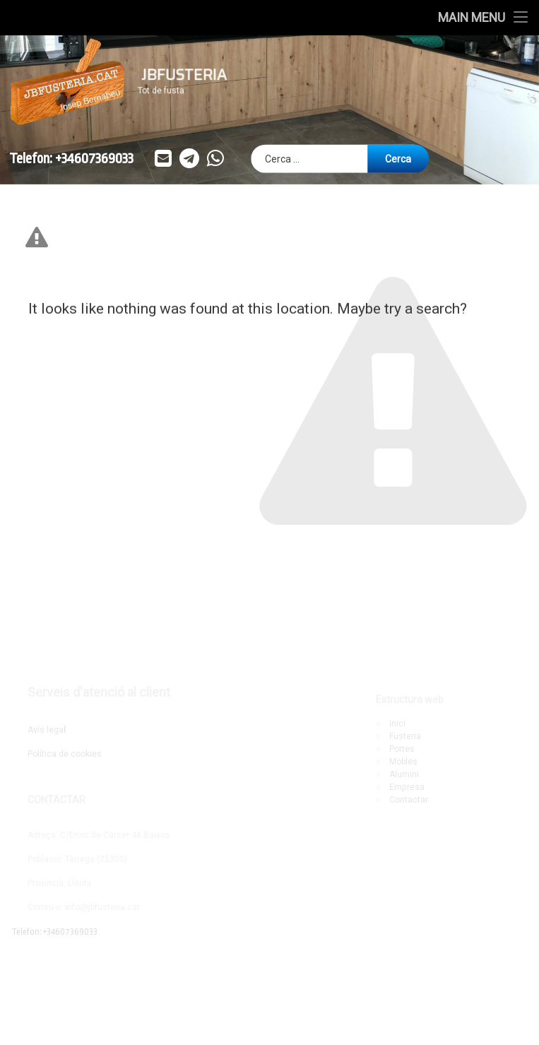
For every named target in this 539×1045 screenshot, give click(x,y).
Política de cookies (65, 754)
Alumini (404, 774)
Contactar (408, 800)
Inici (397, 723)
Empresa (407, 787)
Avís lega (47, 730)
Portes (402, 749)
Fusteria (405, 736)
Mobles (403, 762)
